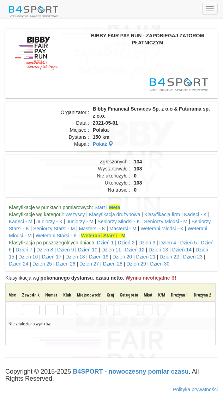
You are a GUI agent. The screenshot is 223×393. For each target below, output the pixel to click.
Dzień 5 (188, 242)
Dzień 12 (134, 249)
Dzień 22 (169, 257)
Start (100, 207)
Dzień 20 (122, 257)
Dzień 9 (65, 249)
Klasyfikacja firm (162, 214)
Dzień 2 (126, 242)
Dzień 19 (98, 257)
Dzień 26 (65, 264)
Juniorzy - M (80, 221)
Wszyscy (75, 214)
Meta (114, 207)
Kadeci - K (196, 214)
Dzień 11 (111, 249)
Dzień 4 (167, 242)
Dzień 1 (105, 242)
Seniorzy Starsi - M (54, 228)
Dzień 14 (182, 249)
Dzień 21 (145, 257)
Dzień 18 (75, 257)
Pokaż (103, 144)
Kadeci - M (20, 221)
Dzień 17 (51, 257)
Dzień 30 (159, 264)
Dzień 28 (112, 264)
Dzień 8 (44, 249)
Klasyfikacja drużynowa (114, 214)
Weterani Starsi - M (103, 235)
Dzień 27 (89, 264)
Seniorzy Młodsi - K (119, 221)
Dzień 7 (24, 249)
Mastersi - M (123, 228)
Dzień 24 (18, 264)
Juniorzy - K (50, 221)
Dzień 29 (136, 264)
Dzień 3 (147, 242)
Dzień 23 (193, 257)
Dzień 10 (87, 249)
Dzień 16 (28, 257)
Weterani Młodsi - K (162, 228)
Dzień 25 (42, 264)
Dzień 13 (158, 249)
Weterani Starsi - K (57, 235)
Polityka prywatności (195, 389)
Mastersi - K (93, 228)
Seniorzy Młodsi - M (165, 221)
